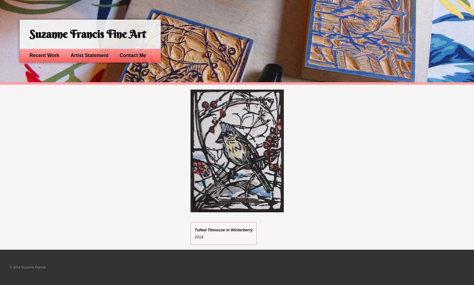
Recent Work (44, 55)
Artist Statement (90, 55)
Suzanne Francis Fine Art (87, 34)
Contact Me (133, 55)
